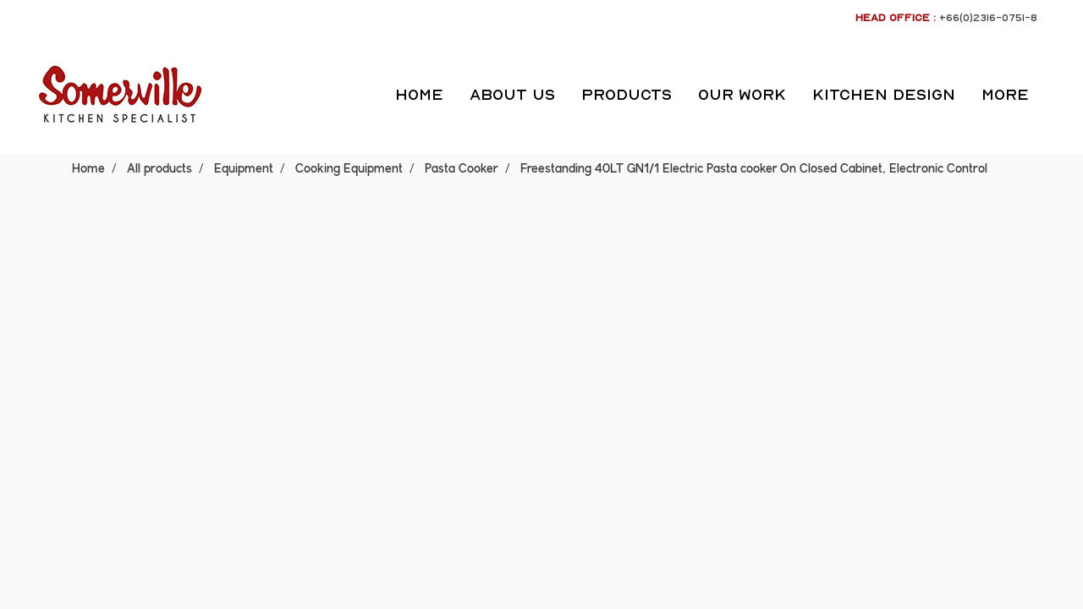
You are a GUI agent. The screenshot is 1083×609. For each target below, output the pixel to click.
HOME (419, 94)
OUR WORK (742, 94)
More (1005, 94)
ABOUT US (512, 94)
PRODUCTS (626, 94)
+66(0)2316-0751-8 (988, 17)
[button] (1057, 95)
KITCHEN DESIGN (883, 94)
